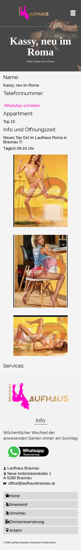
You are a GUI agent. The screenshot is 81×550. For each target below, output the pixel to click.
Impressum (35, 542)
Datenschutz (50, 542)
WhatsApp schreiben (22, 105)
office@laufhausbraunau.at (29, 483)
